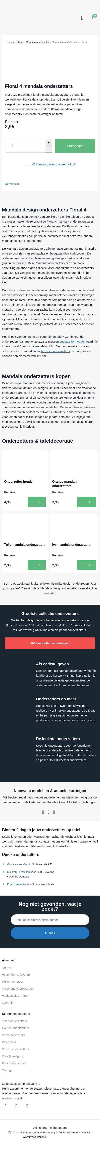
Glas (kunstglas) (13, 1056)
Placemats (9, 1042)
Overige (7, 1070)
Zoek (50, 933)
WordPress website (34, 1136)
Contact (7, 967)
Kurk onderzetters (14, 1063)
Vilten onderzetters (14, 1021)
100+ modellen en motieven (50, 643)
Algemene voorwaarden (18, 988)
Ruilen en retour (12, 981)
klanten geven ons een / (54, 164)
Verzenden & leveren (16, 974)
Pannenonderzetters (15, 1049)
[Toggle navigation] (81, 18)
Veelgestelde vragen (15, 995)
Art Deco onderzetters (55, 351)
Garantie (8, 1002)
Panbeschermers (13, 1035)
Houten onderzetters (15, 1028)
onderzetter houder (73, 341)
